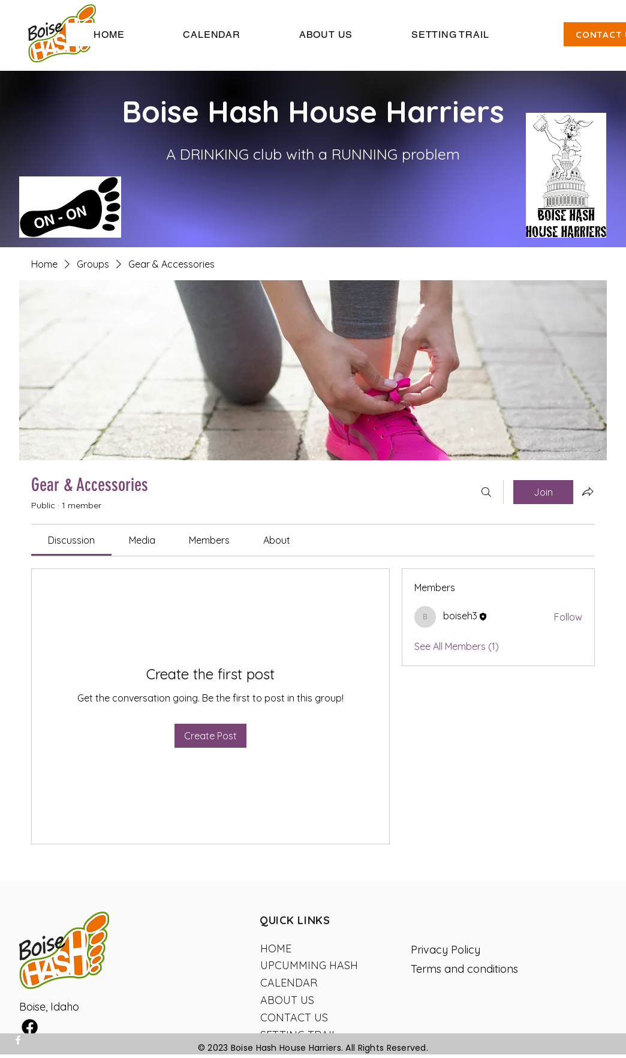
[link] (71, 540)
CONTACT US (294, 1017)
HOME (275, 948)
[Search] (486, 492)
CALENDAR (288, 983)
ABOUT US (287, 1000)
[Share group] (587, 491)
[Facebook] (18, 1040)
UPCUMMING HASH (309, 965)
